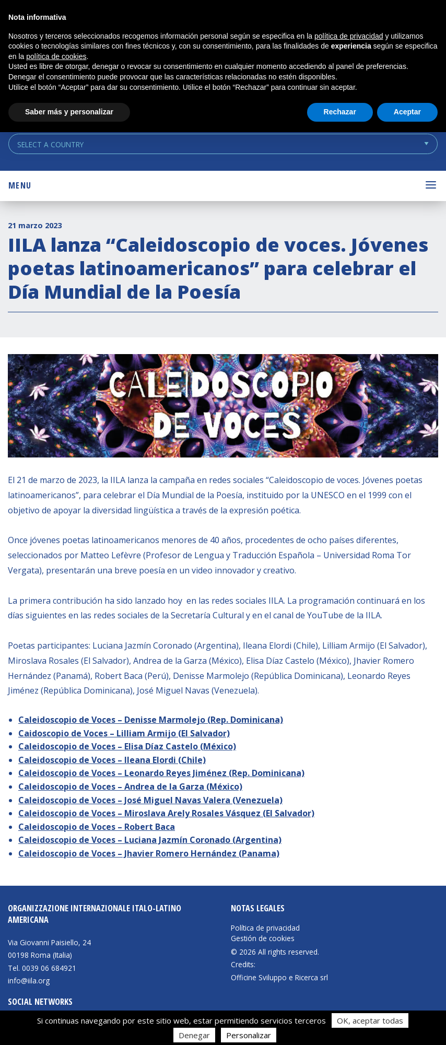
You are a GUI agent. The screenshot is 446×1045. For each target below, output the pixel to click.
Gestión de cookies (263, 938)
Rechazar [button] (340, 112)
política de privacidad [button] (348, 36)
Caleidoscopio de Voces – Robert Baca (96, 826)
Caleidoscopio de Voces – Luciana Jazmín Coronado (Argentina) (149, 840)
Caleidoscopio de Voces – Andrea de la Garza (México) (130, 786)
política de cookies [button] (56, 56)
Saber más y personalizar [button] (69, 112)
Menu (19, 185)
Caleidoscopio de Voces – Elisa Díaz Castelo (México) (127, 746)
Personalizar (248, 1035)
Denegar (194, 1035)
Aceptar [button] (407, 112)
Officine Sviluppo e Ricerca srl (279, 977)
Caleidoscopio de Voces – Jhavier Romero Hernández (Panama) (148, 853)
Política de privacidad (265, 928)
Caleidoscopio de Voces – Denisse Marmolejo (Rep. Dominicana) (150, 719)
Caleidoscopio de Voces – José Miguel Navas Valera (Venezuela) (150, 800)
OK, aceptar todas (370, 1020)
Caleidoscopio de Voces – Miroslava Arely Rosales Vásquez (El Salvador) (166, 813)
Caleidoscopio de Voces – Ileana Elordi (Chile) (112, 760)
